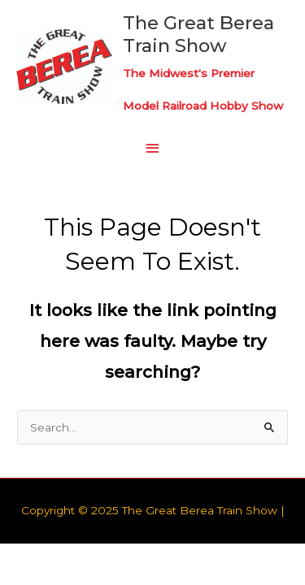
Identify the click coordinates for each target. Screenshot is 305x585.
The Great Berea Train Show (198, 34)
